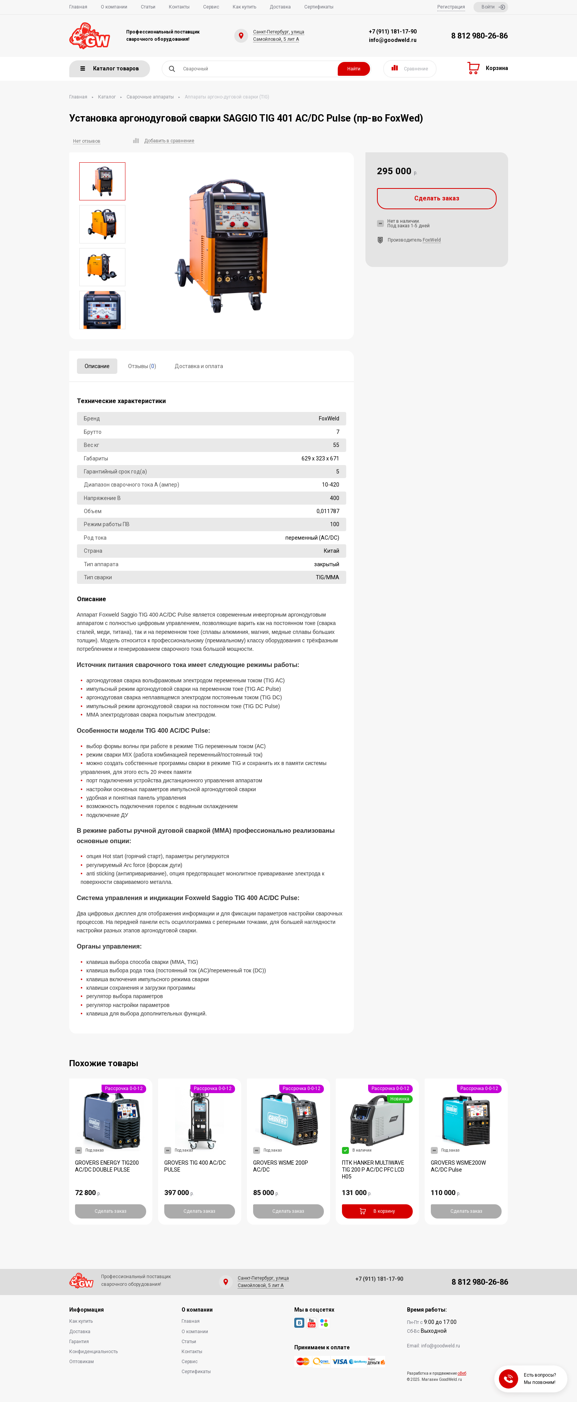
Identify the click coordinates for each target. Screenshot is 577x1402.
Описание (97, 366)
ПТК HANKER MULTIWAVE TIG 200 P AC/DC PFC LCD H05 (373, 1170)
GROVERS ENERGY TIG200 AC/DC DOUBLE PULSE (107, 1166)
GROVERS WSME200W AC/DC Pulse (458, 1166)
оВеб (462, 1373)
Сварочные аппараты (150, 97)
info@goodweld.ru (393, 40)
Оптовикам (81, 1361)
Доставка (280, 7)
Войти (493, 7)
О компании (114, 7)
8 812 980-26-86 (479, 35)
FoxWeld (432, 240)
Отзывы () (142, 366)
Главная (78, 7)
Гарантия (79, 1341)
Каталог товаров (109, 68)
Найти (353, 69)
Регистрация (451, 7)
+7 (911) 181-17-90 (393, 31)
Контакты (179, 7)
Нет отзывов (86, 141)
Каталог (107, 97)
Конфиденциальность (93, 1351)
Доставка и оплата (199, 366)
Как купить (244, 7)
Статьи (148, 7)
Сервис (211, 7)
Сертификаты (319, 7)
